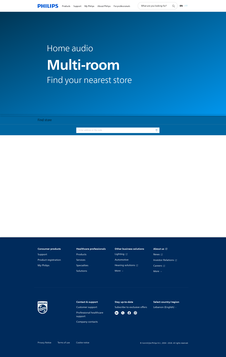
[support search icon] (173, 6)
